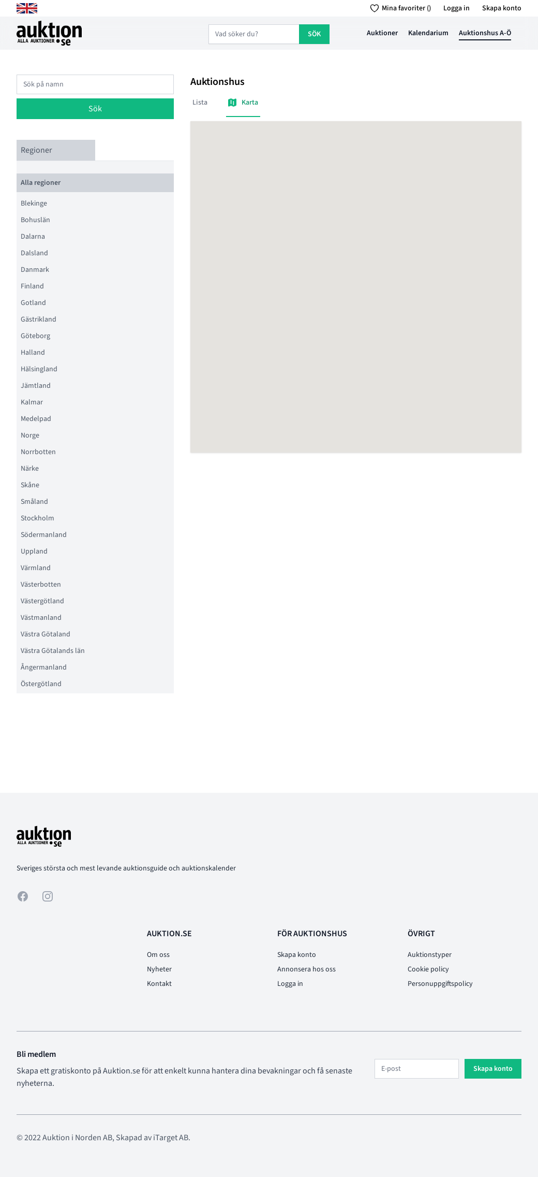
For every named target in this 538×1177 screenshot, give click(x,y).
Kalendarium (428, 33)
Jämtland (36, 386)
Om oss (158, 955)
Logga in (456, 8)
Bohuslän (35, 220)
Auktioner (382, 33)
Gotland (33, 303)
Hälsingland (39, 369)
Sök (95, 108)
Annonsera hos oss (306, 969)
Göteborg (35, 336)
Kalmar (32, 402)
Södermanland (44, 535)
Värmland (36, 568)
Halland (33, 352)
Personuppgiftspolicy (440, 984)
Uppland (34, 551)
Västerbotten (41, 584)
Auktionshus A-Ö (485, 33)
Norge (30, 435)
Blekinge (34, 203)
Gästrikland (38, 319)
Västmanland (41, 618)
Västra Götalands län (53, 651)
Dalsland (34, 253)
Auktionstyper (430, 955)
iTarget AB (170, 1137)
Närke (30, 468)
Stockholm (37, 518)
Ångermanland (44, 667)
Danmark (35, 270)
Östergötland (41, 684)
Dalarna (33, 236)
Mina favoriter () (398, 8)
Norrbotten (38, 452)
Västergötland (42, 601)
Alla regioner (41, 183)
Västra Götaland (45, 634)
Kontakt (159, 984)
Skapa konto (501, 8)
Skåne (30, 485)
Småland (34, 502)
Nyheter (159, 969)
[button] (356, 277)
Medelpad (36, 419)
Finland (32, 286)
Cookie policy (428, 969)
